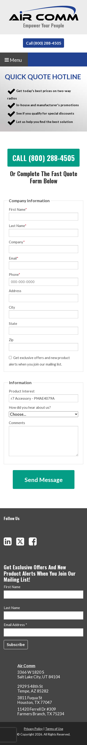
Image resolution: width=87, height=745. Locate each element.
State (13, 323)
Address (15, 291)
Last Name (17, 225)
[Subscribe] (16, 644)
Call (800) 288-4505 (43, 43)
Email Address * (15, 625)
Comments (43, 438)
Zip (11, 340)
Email (13, 258)
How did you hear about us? (30, 407)
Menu (13, 60)
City (12, 307)
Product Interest (22, 391)
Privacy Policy (33, 729)
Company (17, 242)
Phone (14, 274)
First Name (18, 209)
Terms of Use (54, 729)
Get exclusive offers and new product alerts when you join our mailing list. (39, 361)
